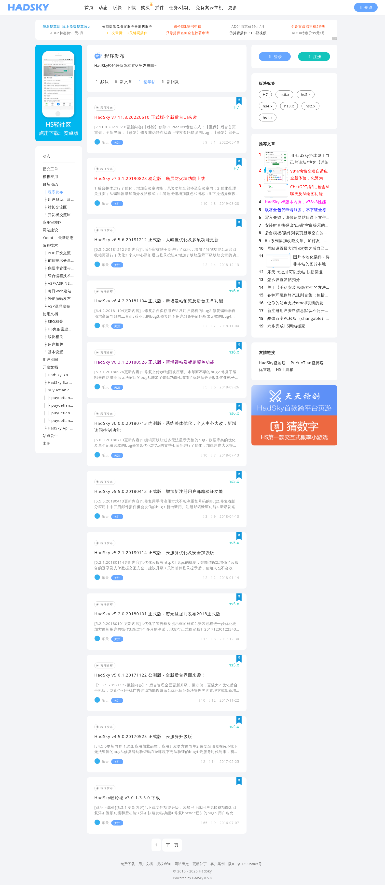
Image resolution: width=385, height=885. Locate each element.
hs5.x (306, 94)
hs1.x (268, 117)
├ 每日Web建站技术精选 (65, 290)
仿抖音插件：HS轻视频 (248, 32)
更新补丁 (199, 863)
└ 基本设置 (53, 351)
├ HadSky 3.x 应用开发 (64, 382)
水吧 (46, 443)
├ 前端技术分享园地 (61, 260)
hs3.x (289, 105)
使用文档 (50, 313)
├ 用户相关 (53, 344)
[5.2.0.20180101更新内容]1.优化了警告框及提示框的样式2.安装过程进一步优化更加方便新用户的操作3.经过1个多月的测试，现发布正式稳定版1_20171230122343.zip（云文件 (165, 629)
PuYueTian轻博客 (307, 363)
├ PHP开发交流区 (59, 252)
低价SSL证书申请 (188, 26)
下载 (131, 7)
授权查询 (163, 863)
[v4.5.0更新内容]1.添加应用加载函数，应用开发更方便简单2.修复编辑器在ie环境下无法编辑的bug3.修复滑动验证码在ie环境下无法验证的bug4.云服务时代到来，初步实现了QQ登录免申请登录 (166, 752)
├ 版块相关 (53, 336)
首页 (89, 7)
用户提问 (50, 359)
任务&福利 (180, 7)
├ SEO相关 (53, 321)
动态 (103, 7)
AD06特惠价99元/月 (66, 32)
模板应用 (50, 176)
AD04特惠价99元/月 (248, 26)
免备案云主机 (209, 7)
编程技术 (50, 245)
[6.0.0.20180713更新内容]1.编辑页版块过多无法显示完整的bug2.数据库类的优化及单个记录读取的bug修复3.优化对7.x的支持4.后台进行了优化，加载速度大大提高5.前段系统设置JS (165, 445)
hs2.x (310, 105)
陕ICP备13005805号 (245, 863)
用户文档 (145, 863)
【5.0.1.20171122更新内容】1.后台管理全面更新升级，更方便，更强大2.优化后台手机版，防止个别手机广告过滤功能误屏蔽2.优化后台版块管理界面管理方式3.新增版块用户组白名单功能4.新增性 (165, 690)
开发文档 (50, 367)
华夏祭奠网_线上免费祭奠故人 (66, 26)
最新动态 (50, 184)
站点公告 (50, 435)
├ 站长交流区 (55, 207)
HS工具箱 (285, 369)
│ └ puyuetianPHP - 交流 (66, 420)
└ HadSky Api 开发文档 (64, 428)
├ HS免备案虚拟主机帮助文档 (69, 328)
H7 (265, 94)
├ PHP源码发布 (57, 298)
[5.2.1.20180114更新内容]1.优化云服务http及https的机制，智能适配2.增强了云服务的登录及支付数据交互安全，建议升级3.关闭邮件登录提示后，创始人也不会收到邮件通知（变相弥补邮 (166, 568)
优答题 (265, 369)
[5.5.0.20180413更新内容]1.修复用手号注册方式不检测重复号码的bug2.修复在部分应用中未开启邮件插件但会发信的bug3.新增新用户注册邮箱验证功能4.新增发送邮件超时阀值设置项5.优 (165, 507)
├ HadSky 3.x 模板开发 (64, 374)
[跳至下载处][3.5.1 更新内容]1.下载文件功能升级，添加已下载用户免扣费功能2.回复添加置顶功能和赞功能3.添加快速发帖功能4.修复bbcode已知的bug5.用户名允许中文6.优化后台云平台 (165, 813)
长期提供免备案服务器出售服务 (127, 26)
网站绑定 (182, 863)
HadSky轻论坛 (272, 363)
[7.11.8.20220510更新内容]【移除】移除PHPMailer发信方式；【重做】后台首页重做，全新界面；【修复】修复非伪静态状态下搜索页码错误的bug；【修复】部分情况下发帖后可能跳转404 (165, 132)
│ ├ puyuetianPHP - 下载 (66, 397)
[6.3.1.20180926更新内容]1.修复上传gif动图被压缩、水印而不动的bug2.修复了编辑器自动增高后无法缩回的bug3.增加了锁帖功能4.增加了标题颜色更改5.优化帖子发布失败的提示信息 (166, 377)
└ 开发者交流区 (57, 214)
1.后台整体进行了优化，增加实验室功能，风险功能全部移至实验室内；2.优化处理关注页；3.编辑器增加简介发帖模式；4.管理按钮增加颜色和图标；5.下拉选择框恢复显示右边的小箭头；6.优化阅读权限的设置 (165, 194)
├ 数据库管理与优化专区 (64, 268)
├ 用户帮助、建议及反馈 (64, 199)
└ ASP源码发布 (56, 306)
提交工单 (50, 168)
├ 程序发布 (53, 191)
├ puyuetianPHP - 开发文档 (68, 389)
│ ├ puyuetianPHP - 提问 (66, 412)
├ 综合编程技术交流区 (62, 275)
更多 (232, 7)
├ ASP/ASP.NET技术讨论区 (67, 283)
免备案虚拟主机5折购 (308, 26)
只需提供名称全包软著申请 (187, 32)
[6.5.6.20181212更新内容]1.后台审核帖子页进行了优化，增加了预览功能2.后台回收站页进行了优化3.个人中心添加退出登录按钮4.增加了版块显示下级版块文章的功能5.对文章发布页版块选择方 (165, 255)
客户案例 (217, 863)
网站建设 (50, 229)
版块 (117, 7)
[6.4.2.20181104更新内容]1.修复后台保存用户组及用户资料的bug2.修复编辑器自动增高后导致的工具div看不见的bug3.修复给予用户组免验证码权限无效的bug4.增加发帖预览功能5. (165, 316)
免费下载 (128, 863)
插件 (159, 7)
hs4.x (268, 105)
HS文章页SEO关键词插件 (127, 32)
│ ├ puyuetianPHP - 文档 (66, 405)
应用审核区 (52, 222)
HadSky (197, 878)
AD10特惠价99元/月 (308, 32)
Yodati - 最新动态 (58, 237)
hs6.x (284, 94)
